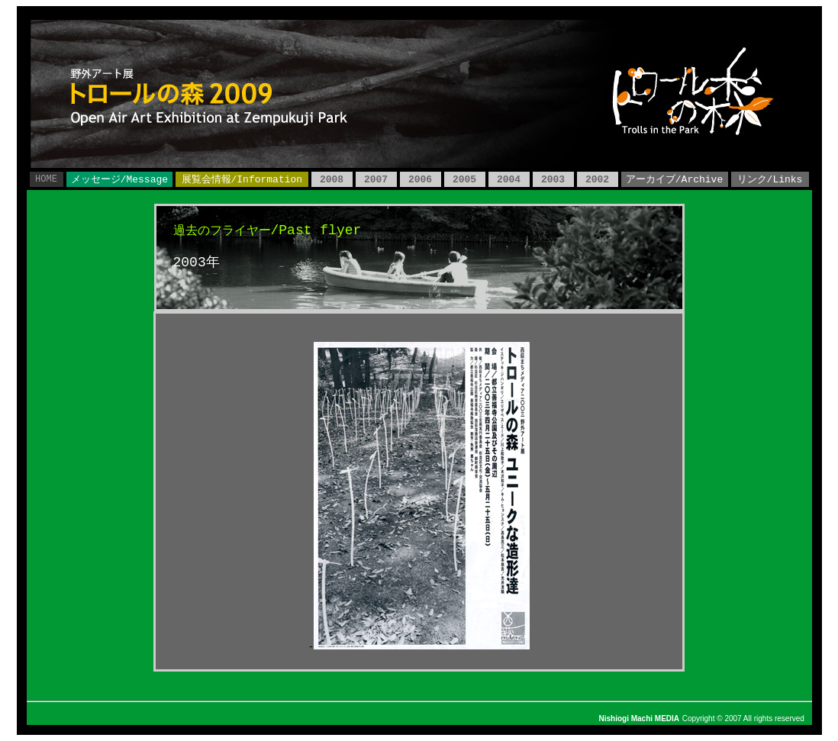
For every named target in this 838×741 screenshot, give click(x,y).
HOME (46, 179)
